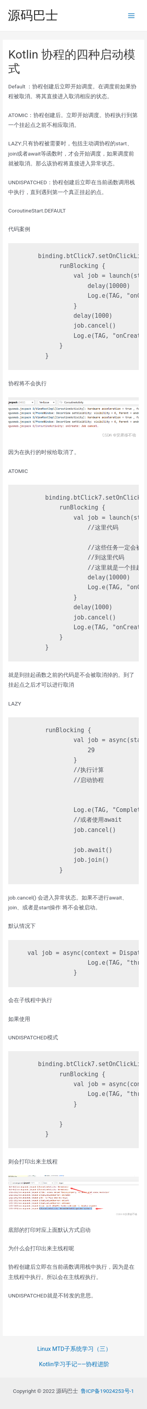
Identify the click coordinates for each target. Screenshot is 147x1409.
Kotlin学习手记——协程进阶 (74, 1364)
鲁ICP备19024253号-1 (107, 1391)
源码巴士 (33, 15)
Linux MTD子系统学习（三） (74, 1349)
